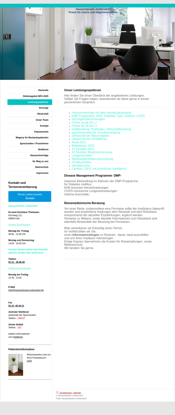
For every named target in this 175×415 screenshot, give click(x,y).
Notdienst (18, 337)
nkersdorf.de (37, 290)
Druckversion (64, 393)
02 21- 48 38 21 (16, 306)
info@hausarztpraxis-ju (19, 290)
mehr (29, 361)
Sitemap (77, 393)
